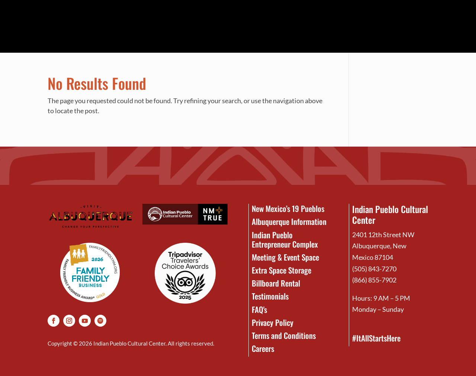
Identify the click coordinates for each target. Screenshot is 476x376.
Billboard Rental (276, 283)
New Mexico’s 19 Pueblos (288, 208)
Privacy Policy (272, 322)
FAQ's (259, 309)
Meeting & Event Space (285, 257)
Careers (263, 348)
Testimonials (270, 296)
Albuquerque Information (289, 221)
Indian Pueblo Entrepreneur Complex (285, 239)
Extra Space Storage (281, 270)
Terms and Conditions (284, 335)
